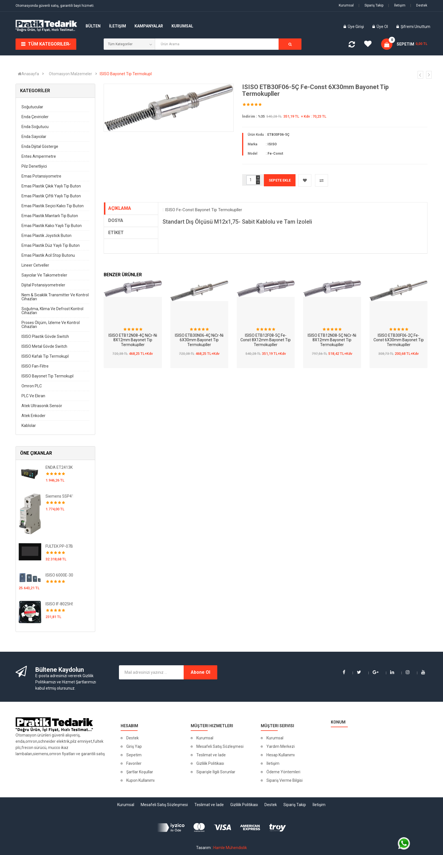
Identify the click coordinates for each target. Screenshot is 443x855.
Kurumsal (346, 5)
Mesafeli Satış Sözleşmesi (220, 746)
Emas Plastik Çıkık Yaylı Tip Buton (51, 186)
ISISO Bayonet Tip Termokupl (126, 74)
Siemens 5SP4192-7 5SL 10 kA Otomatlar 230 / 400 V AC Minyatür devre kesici (59, 496)
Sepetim (134, 755)
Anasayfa (28, 74)
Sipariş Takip (371, 5)
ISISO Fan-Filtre (35, 366)
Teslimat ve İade (211, 755)
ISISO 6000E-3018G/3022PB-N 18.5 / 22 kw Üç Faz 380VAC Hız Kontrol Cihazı (59, 575)
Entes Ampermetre (38, 156)
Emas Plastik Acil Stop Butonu (48, 255)
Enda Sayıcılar (33, 136)
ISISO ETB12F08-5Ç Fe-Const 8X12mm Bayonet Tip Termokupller (265, 340)
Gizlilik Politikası (210, 763)
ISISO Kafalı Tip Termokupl (45, 356)
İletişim (396, 5)
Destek (418, 5)
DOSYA (115, 220)
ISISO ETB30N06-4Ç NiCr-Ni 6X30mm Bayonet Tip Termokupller (199, 340)
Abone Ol (200, 672)
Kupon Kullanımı (140, 780)
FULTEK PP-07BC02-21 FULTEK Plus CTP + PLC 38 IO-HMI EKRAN (59, 546)
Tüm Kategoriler (48, 44)
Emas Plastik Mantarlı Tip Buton (49, 215)
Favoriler (134, 763)
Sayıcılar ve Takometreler (44, 275)
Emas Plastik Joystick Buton (46, 235)
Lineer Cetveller (35, 265)
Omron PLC (31, 386)
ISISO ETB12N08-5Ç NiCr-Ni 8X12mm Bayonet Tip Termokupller (332, 340)
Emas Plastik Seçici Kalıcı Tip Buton (52, 206)
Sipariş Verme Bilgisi (284, 780)
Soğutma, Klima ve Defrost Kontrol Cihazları (52, 310)
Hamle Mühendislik (230, 847)
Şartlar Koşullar (139, 772)
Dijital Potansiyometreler (43, 285)
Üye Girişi (356, 26)
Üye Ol (382, 26)
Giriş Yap (134, 746)
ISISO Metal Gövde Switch (44, 346)
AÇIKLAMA (119, 208)
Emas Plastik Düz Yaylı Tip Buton (50, 245)
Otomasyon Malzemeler (70, 74)
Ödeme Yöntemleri (283, 772)
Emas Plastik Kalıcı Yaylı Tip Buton (51, 225)
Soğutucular (32, 107)
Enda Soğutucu (35, 126)
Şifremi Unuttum (415, 26)
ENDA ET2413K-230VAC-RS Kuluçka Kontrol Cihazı (59, 467)
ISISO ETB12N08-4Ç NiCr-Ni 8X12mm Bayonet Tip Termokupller (132, 340)
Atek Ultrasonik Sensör (41, 405)
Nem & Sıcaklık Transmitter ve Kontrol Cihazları (55, 297)
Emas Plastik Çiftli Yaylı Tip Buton (51, 196)
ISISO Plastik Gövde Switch (45, 336)
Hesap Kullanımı (280, 755)
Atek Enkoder (33, 415)
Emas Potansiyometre (41, 176)
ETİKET (116, 232)
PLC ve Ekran (33, 396)
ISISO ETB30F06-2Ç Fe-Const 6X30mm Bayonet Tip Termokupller (398, 340)
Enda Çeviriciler (35, 117)
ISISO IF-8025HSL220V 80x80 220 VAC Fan (59, 604)
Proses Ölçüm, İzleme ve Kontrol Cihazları (50, 324)
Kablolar (28, 425)
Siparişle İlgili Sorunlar (215, 772)
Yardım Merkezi (280, 746)
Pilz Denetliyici (34, 166)
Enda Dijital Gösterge (39, 146)
